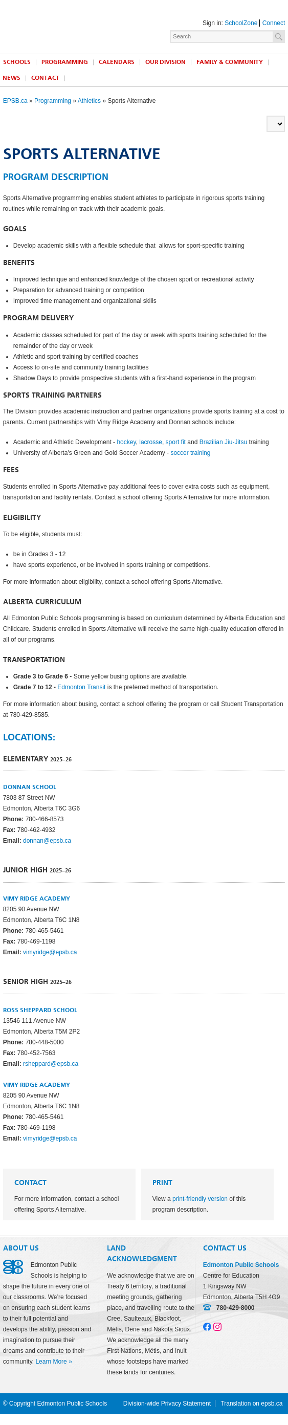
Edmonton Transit (81, 687)
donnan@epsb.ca (47, 840)
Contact (45, 77)
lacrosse (150, 442)
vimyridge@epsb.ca (50, 952)
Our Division (165, 61)
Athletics (89, 100)
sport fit (176, 442)
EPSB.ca (15, 100)
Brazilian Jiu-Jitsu (223, 442)
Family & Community (229, 61)
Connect (273, 23)
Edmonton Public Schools (47, 23)
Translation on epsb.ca (251, 1403)
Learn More (51, 1361)
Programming (64, 61)
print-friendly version (200, 1198)
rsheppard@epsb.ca (50, 1063)
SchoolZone (241, 23)
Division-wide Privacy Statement (167, 1403)
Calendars (117, 61)
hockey (126, 442)
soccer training (190, 452)
